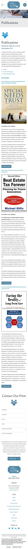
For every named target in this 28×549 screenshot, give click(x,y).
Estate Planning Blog (8, 72)
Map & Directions (14, 490)
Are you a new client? (7, 429)
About (14, 500)
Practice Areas (14, 503)
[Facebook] (12, 528)
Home (14, 497)
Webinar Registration (14, 509)
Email (3, 424)
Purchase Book (6, 166)
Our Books (5, 78)
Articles (5, 69)
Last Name (4, 414)
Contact (14, 521)
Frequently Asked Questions (14, 506)
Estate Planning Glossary (9, 74)
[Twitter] (9, 528)
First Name (4, 410)
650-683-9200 (14, 478)
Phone (3, 419)
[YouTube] (18, 528)
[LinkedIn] (15, 528)
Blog (14, 515)
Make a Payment (14, 512)
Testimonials (14, 518)
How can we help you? (7, 433)
